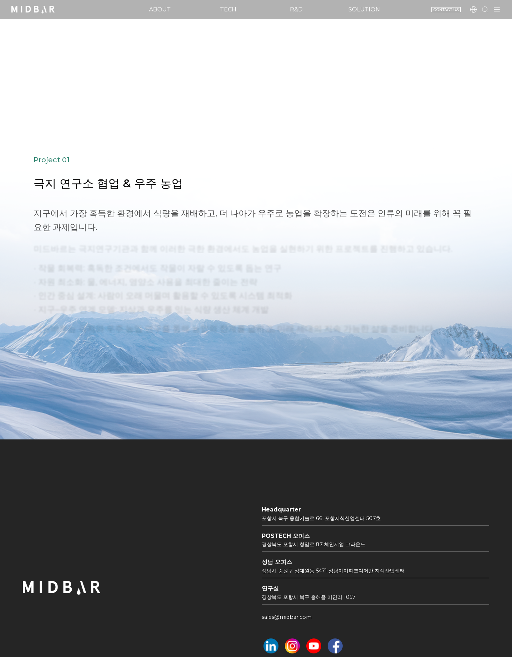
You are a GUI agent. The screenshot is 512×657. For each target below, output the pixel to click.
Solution (364, 9)
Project (93, 97)
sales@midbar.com (287, 617)
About (160, 9)
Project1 (137, 97)
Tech (228, 9)
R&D (296, 9)
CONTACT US (446, 9)
